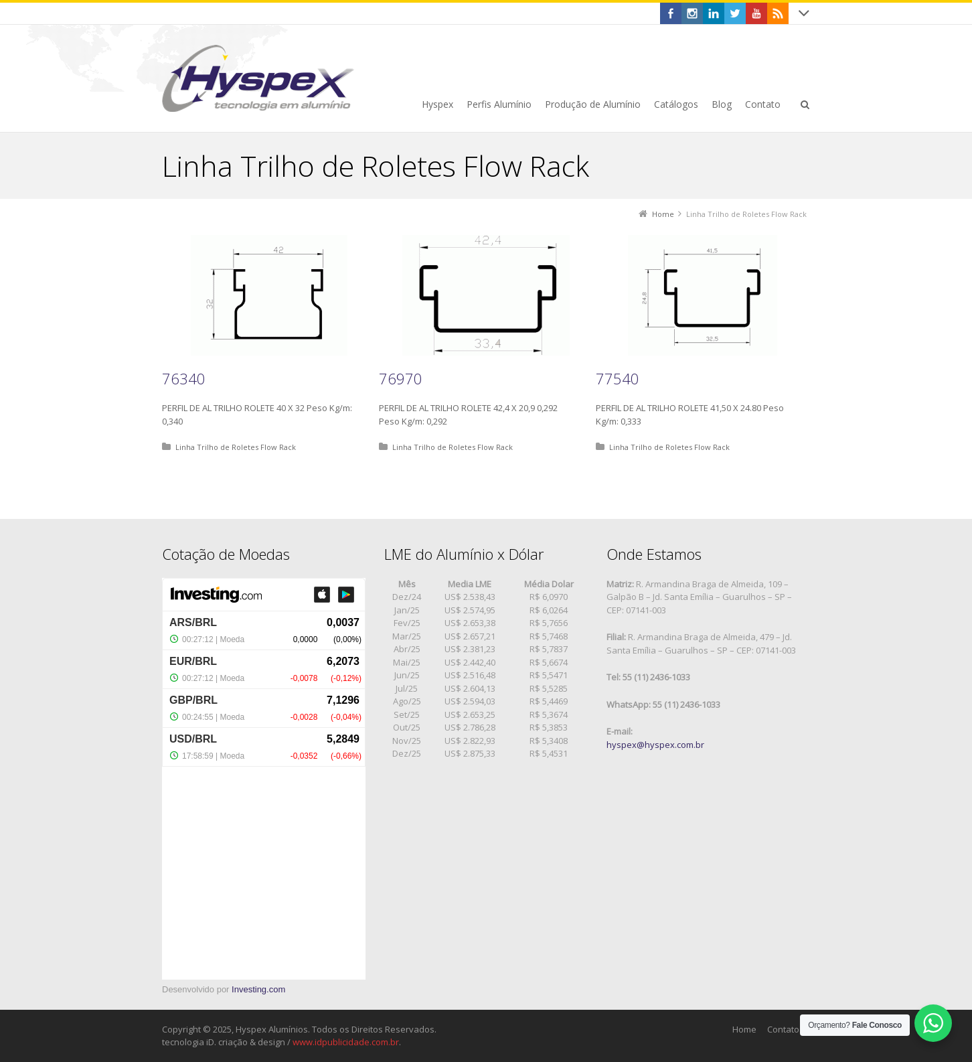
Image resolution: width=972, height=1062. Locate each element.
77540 (617, 378)
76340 (184, 378)
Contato (783, 1029)
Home (744, 1029)
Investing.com (258, 989)
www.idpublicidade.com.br (346, 1042)
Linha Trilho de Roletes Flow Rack (235, 447)
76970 (400, 378)
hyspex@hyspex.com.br (655, 745)
